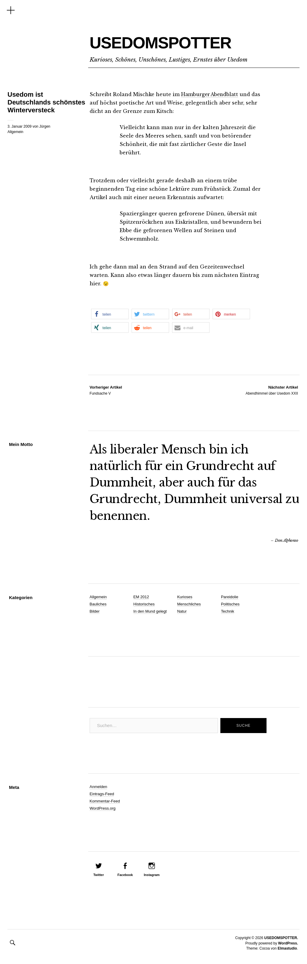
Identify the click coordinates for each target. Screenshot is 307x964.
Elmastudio (287, 948)
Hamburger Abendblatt (211, 94)
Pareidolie (229, 597)
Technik (227, 611)
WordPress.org (102, 808)
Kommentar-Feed (105, 801)
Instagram (152, 875)
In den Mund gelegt (150, 611)
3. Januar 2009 (19, 126)
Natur (182, 611)
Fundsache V (106, 390)
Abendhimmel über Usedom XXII (272, 390)
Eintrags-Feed (102, 794)
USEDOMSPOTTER (184, 41)
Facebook (125, 875)
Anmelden (98, 786)
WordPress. (288, 943)
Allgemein (15, 132)
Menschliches (189, 604)
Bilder (95, 611)
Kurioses (184, 597)
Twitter (98, 875)
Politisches (230, 604)
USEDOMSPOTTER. (281, 938)
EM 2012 (141, 597)
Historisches (144, 604)
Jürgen (44, 126)
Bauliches (98, 604)
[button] (110, 314)
